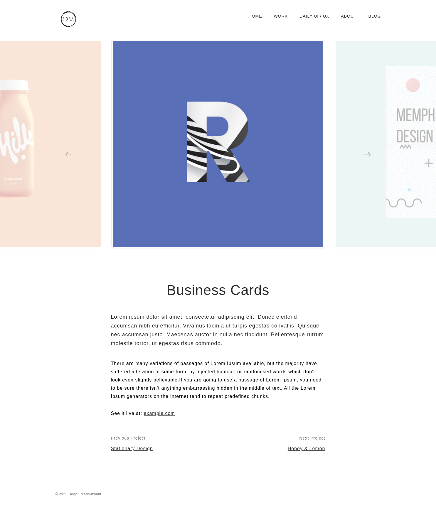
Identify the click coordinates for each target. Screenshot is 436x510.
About (348, 16)
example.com (159, 413)
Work (281, 16)
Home (255, 16)
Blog (374, 16)
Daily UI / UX (314, 16)
